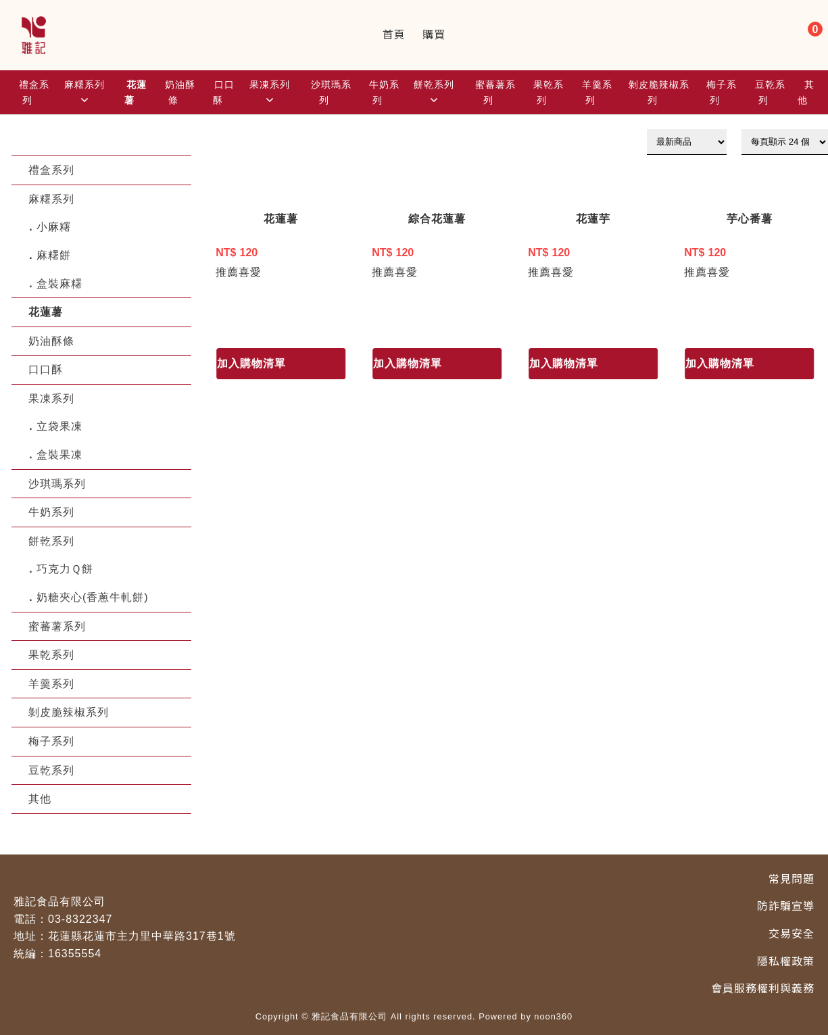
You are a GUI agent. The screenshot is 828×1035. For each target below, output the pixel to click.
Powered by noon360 (526, 1016)
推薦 (227, 272)
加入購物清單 (251, 363)
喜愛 (250, 272)
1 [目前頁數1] (213, 318)
